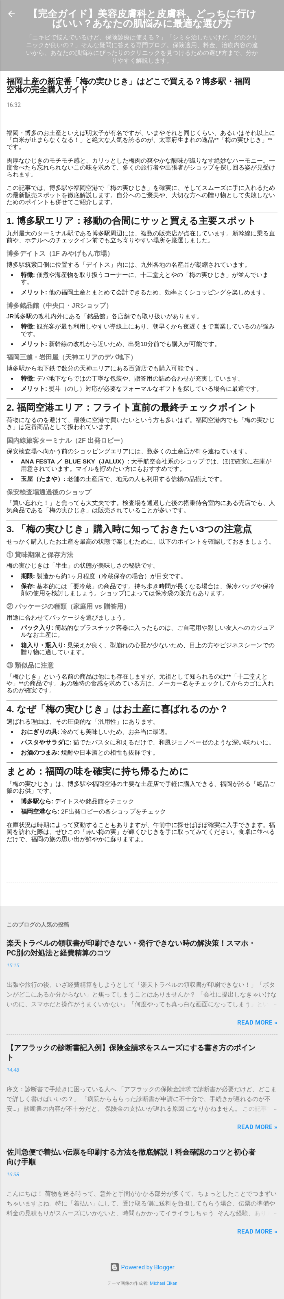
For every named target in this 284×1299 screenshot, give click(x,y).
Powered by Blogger (142, 1267)
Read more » (257, 1022)
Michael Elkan (163, 1283)
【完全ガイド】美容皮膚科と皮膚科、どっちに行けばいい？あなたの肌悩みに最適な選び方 (142, 18)
